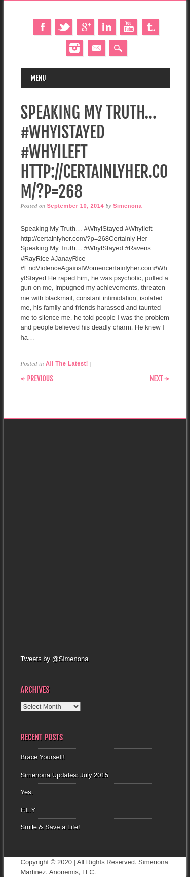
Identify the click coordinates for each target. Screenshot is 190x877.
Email (96, 48)
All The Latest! (67, 363)
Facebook (42, 27)
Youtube (128, 27)
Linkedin (107, 27)
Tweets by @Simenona (55, 659)
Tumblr (150, 27)
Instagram (74, 48)
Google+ (85, 27)
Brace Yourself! (43, 757)
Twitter (63, 27)
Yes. (27, 792)
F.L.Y (28, 810)
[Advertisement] (95, 535)
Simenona (127, 206)
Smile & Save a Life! (50, 827)
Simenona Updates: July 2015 (64, 775)
